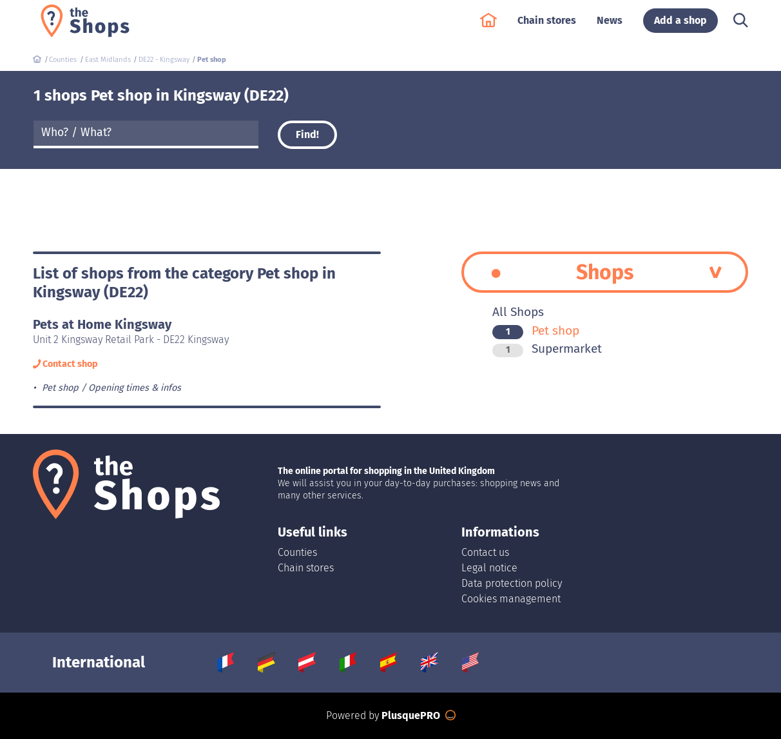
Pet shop (535, 330)
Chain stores (546, 27)
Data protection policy (511, 583)
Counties (297, 552)
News (609, 27)
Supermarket (547, 348)
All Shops (518, 311)
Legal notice (489, 568)
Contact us (485, 552)
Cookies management (511, 599)
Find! (307, 134)
